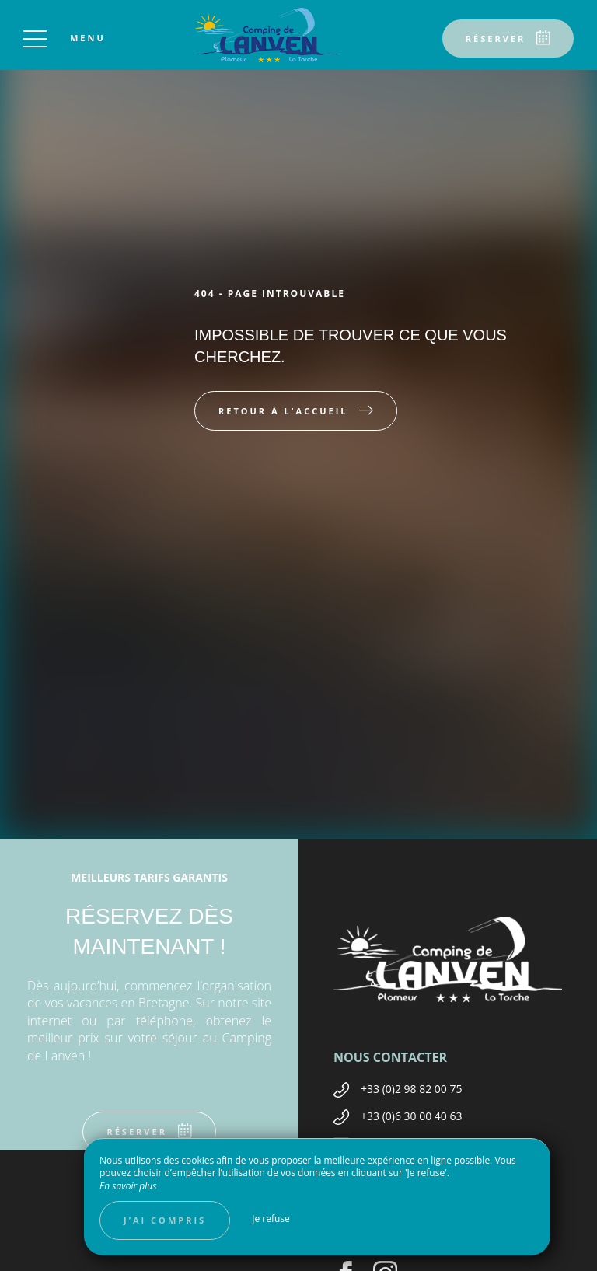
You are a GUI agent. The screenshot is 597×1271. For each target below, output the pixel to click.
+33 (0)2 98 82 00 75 (412, 1088)
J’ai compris (165, 1220)
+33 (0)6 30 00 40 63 (412, 1116)
